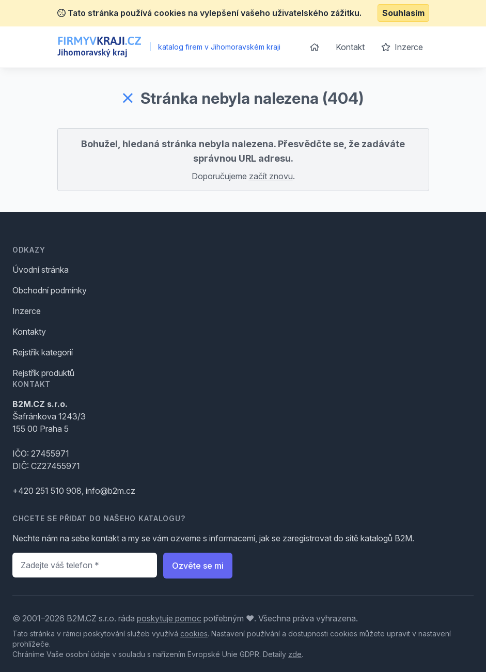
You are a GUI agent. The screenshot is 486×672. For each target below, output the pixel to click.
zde (295, 654)
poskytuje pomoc (169, 618)
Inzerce (402, 47)
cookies (194, 633)
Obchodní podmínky (49, 290)
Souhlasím (403, 13)
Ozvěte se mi (198, 565)
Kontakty (29, 331)
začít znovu (271, 176)
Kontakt (350, 47)
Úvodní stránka (40, 269)
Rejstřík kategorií (42, 352)
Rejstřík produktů (43, 373)
